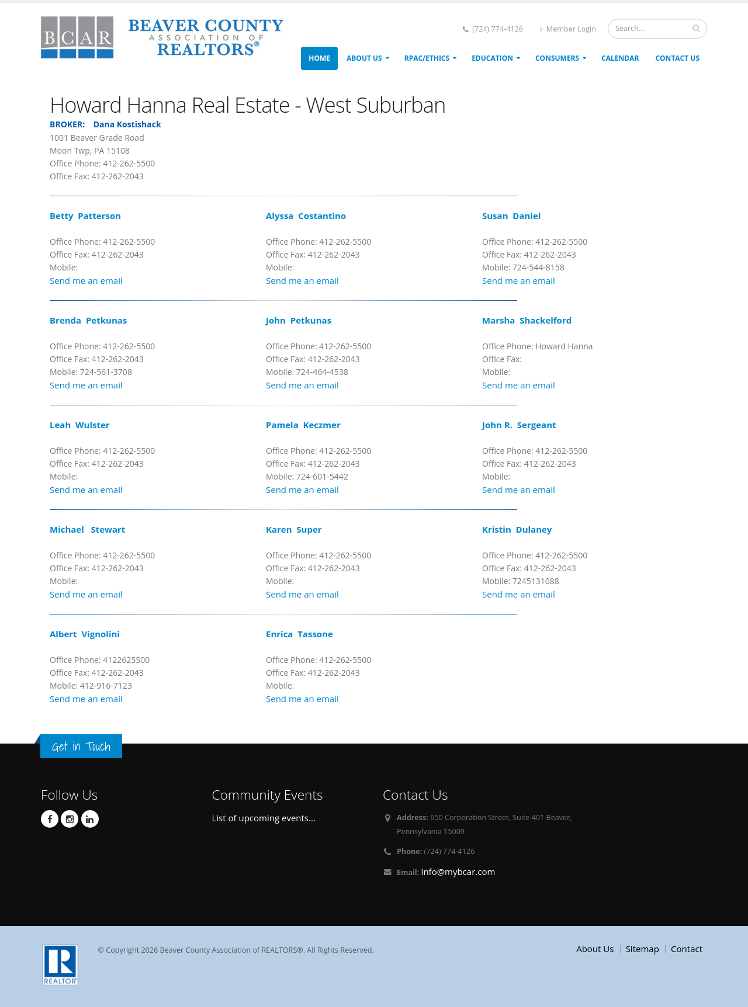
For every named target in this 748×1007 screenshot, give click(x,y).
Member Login (568, 29)
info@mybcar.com (458, 871)
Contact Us (677, 58)
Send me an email (86, 280)
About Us (364, 58)
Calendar (620, 58)
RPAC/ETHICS (426, 58)
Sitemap (642, 948)
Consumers (557, 58)
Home (319, 58)
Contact (686, 948)
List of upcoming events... (264, 818)
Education (492, 58)
